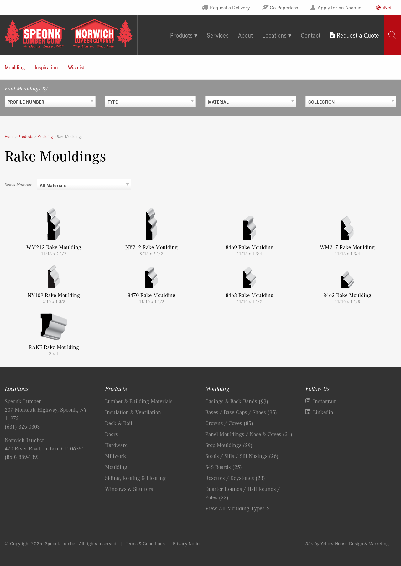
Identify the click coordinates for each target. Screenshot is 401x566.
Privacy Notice (187, 543)
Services (218, 34)
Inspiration (46, 67)
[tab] (392, 35)
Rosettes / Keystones (235, 477)
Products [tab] (181, 34)
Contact (310, 34)
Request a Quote (358, 34)
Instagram (325, 401)
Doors (111, 434)
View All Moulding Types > (237, 508)
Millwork (115, 456)
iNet (387, 7)
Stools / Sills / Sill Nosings (242, 456)
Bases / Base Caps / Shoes (241, 412)
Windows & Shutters (129, 488)
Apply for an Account (340, 7)
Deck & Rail (118, 423)
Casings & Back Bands (236, 401)
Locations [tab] (274, 34)
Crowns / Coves (229, 423)
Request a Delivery (230, 7)
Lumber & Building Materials (139, 401)
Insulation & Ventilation (133, 412)
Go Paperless (284, 7)
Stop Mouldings (229, 445)
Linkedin (323, 412)
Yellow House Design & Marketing (354, 543)
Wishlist (76, 67)
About (245, 34)
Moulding (15, 67)
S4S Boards (223, 467)
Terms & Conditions (145, 543)
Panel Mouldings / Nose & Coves (248, 434)
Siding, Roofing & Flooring (135, 477)
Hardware (116, 445)
